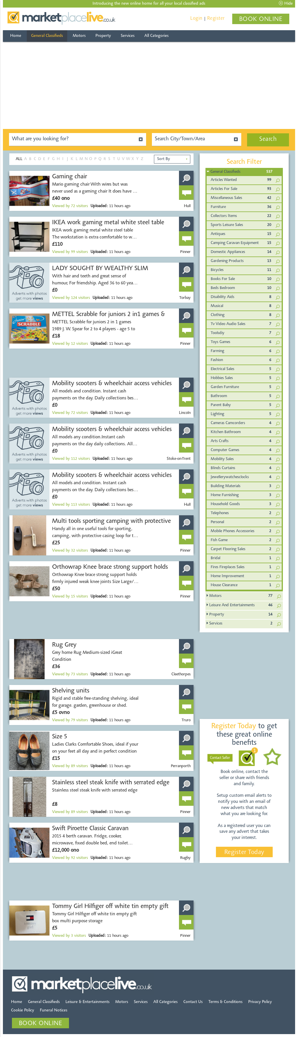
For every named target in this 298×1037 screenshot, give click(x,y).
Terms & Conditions (225, 1002)
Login (196, 18)
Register (216, 18)
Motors (79, 36)
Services (127, 36)
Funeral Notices (53, 1010)
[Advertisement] (149, 85)
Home (15, 36)
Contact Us (193, 1002)
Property (103, 36)
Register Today (244, 852)
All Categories (156, 36)
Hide (286, 3)
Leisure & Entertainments (87, 1002)
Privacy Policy (260, 1002)
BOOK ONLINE (261, 19)
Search (268, 139)
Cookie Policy (22, 1010)
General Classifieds (47, 36)
